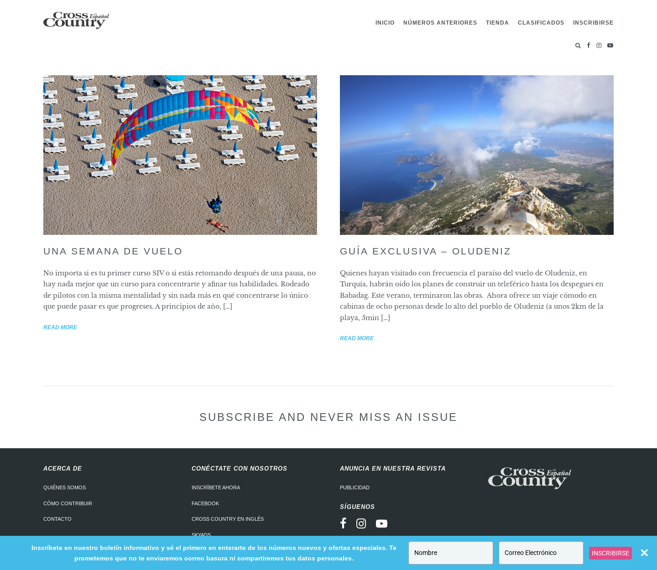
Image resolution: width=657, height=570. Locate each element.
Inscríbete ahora (216, 487)
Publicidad (355, 487)
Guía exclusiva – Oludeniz (425, 251)
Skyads (201, 535)
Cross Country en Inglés (228, 519)
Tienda (497, 23)
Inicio (385, 23)
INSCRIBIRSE (610, 553)
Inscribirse (593, 23)
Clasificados (541, 23)
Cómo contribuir (67, 503)
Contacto (57, 519)
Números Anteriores (440, 23)
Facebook (205, 503)
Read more (60, 327)
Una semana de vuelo (113, 251)
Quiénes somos (64, 487)
